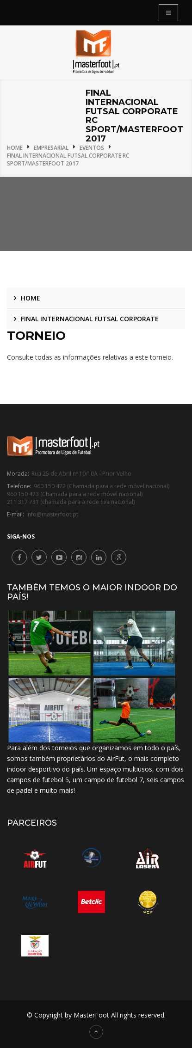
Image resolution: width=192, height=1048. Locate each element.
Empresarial (51, 148)
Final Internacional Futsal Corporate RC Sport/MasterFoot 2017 (68, 159)
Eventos (92, 148)
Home (15, 148)
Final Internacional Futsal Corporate (90, 318)
